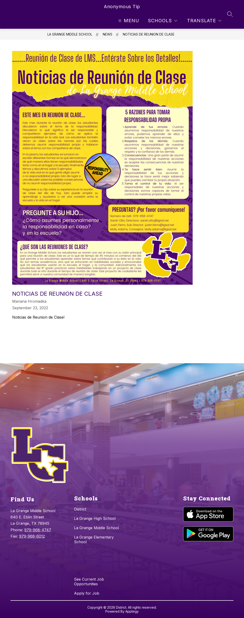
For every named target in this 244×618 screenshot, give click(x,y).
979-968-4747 (37, 530)
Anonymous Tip (122, 6)
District (80, 509)
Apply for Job (86, 593)
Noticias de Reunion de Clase (148, 34)
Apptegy (132, 611)
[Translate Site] (204, 21)
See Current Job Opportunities (89, 581)
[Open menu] (128, 21)
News (107, 34)
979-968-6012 (32, 536)
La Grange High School (95, 518)
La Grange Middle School (69, 34)
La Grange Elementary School (94, 539)
